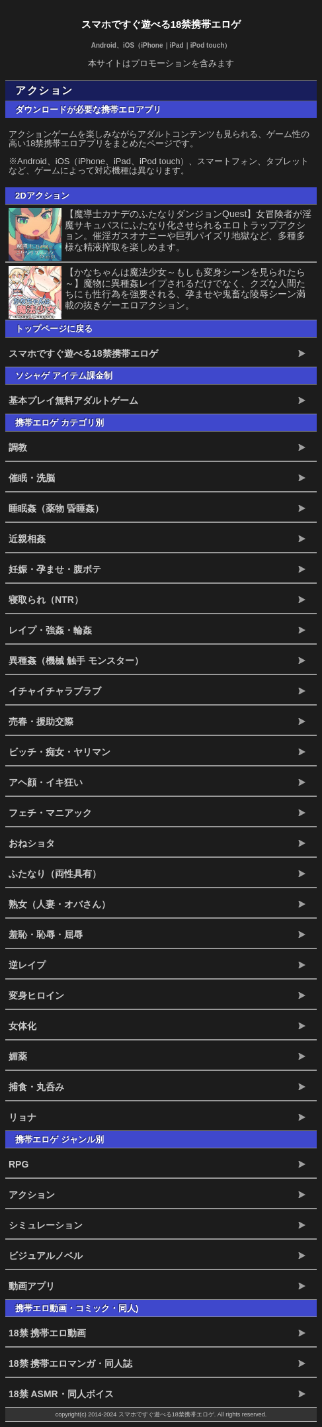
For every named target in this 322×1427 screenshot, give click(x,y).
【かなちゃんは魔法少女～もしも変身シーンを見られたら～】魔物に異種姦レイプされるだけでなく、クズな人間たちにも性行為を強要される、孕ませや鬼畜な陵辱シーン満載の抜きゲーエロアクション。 (185, 288)
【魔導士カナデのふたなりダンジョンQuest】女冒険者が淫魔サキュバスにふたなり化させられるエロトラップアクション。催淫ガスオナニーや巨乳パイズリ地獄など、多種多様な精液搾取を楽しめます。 (188, 230)
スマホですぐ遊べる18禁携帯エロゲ (161, 24)
